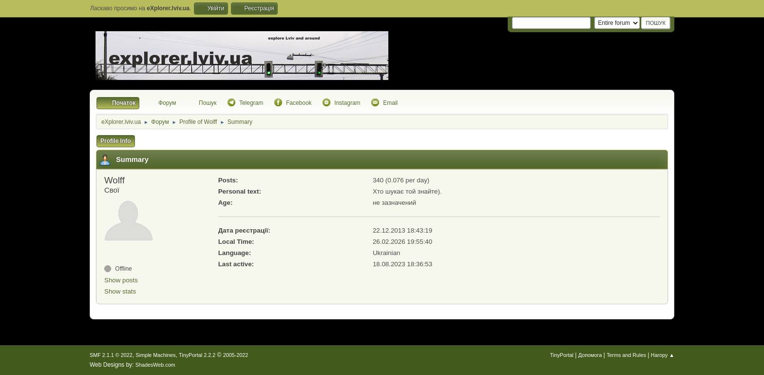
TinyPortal (561, 355)
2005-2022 (235, 355)
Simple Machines (155, 355)
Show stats (120, 291)
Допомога (590, 355)
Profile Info (115, 141)
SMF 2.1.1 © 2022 (111, 355)
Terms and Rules (626, 355)
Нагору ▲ (662, 355)
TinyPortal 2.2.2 (197, 355)
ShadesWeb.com (155, 365)
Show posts (121, 280)
